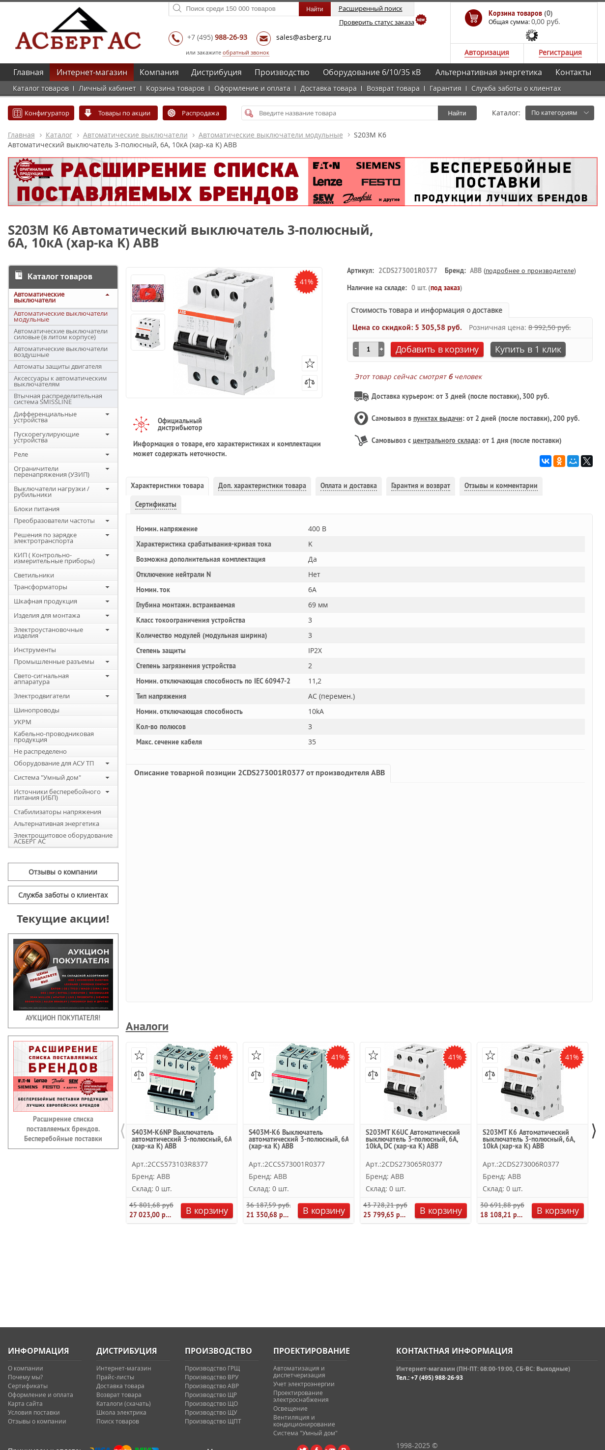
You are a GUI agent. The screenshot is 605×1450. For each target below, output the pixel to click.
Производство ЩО (211, 1403)
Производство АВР (212, 1386)
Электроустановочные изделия (48, 632)
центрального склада (445, 440)
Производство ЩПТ (213, 1421)
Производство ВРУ (211, 1377)
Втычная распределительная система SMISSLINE (58, 398)
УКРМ (22, 721)
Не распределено (40, 751)
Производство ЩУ (211, 1412)
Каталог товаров (41, 88)
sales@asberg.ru (303, 37)
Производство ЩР (211, 1394)
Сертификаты (28, 1386)
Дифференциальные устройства (45, 417)
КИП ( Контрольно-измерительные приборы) (54, 557)
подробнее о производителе (530, 270)
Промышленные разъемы (54, 661)
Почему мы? (25, 1377)
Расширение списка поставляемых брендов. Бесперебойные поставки (63, 1129)
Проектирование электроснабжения (301, 1396)
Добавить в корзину (437, 349)
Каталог (59, 134)
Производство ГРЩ (212, 1368)
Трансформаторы (40, 586)
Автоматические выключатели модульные (271, 134)
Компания (159, 72)
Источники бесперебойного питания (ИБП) (57, 794)
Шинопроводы (36, 710)
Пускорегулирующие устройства (46, 437)
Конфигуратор (47, 113)
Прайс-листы (115, 1377)
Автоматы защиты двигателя (58, 366)
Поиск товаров (117, 1421)
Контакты (573, 72)
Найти (457, 113)
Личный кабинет (107, 88)
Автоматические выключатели (135, 134)
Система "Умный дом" (47, 777)
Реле (21, 454)
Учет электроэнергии (304, 1384)
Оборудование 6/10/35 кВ (372, 72)
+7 (217, 37)
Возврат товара (393, 88)
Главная (28, 72)
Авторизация (486, 52)
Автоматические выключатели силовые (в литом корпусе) (61, 334)
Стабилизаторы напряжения (57, 811)
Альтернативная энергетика (488, 72)
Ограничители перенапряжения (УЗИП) (51, 471)
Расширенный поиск (371, 8)
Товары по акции (124, 113)
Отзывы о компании (63, 871)
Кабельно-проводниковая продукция (54, 736)
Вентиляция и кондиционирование (304, 1420)
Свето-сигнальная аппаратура (41, 678)
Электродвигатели (42, 695)
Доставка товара (328, 88)
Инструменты (35, 649)
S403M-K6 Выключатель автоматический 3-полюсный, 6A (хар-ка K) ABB (298, 1139)
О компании (25, 1368)
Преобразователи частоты (54, 520)
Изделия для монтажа (47, 615)
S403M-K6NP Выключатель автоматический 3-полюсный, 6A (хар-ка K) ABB (181, 1139)
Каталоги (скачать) (123, 1403)
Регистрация (560, 52)
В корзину (207, 1210)
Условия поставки (34, 1412)
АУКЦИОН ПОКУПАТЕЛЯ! (63, 1017)
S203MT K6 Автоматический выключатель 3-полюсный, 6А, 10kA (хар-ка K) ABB (529, 1139)
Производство (282, 72)
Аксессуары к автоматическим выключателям (60, 381)
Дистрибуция (216, 72)
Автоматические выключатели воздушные (61, 351)
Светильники (34, 575)
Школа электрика (121, 1412)
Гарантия (445, 88)
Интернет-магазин (92, 72)
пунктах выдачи (437, 418)
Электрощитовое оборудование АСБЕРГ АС (63, 838)
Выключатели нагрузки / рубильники (51, 491)
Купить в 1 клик (528, 349)
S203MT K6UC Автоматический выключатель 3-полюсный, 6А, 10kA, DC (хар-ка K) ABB (413, 1139)
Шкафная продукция (45, 601)
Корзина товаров (175, 88)
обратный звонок (246, 52)
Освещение (290, 1408)
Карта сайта (25, 1403)
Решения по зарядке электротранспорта (45, 537)
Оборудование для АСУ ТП (54, 763)
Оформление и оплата (252, 88)
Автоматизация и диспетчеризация (299, 1371)
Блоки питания (36, 508)
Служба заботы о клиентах (516, 88)
